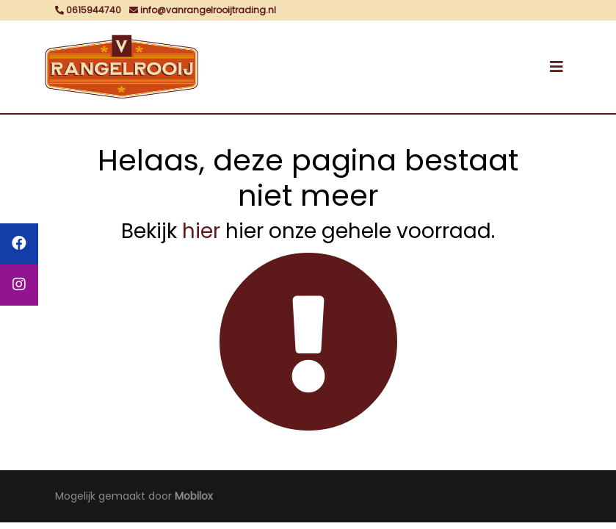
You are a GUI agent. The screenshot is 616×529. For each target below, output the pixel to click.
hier (201, 231)
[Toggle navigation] (556, 67)
